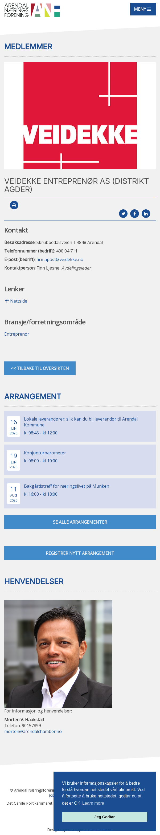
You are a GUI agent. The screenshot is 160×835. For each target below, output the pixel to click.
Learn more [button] (93, 803)
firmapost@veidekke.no (59, 259)
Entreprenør (16, 334)
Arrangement (32, 396)
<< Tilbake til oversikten (40, 368)
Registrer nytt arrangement (80, 553)
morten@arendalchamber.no (33, 731)
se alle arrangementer (80, 522)
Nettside (15, 301)
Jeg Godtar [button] (105, 817)
